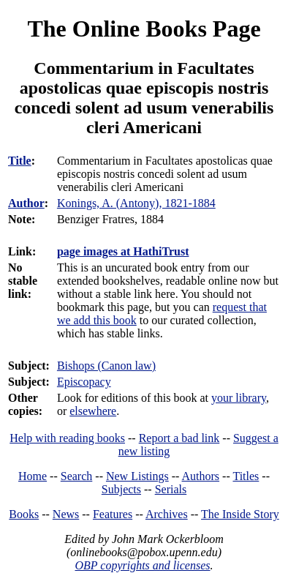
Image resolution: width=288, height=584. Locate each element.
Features (112, 514)
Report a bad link (179, 438)
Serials (171, 489)
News (66, 514)
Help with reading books (67, 438)
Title (19, 160)
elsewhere (92, 411)
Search (77, 476)
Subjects (121, 489)
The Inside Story (240, 514)
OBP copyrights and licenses (142, 565)
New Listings (137, 476)
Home (32, 476)
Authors (201, 476)
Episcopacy (84, 381)
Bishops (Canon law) (106, 365)
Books (24, 514)
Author (26, 203)
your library (238, 398)
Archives (166, 514)
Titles (245, 476)
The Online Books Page (143, 28)
